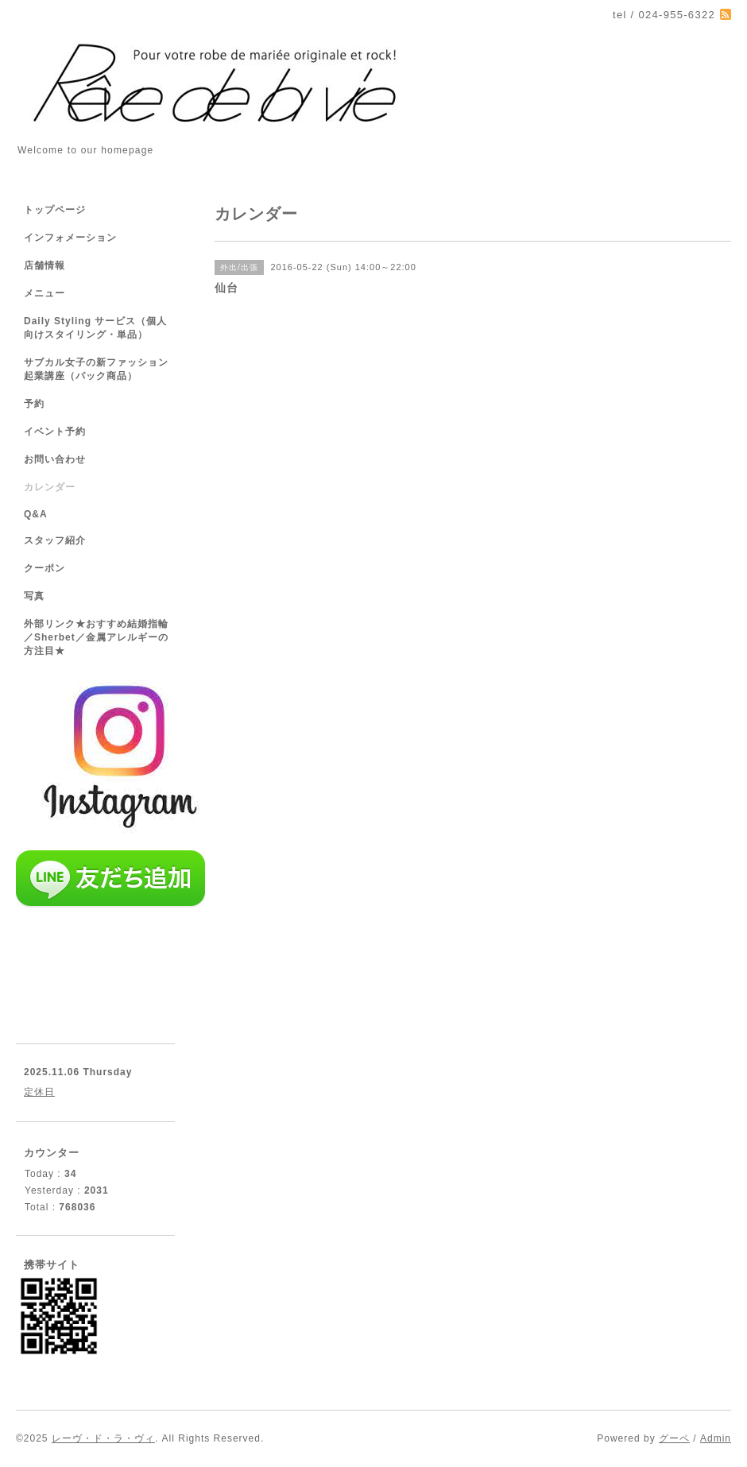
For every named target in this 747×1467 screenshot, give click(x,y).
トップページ (55, 209)
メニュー (44, 293)
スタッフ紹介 (55, 540)
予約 (34, 403)
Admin (715, 1438)
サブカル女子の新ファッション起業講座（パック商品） (96, 369)
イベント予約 (55, 431)
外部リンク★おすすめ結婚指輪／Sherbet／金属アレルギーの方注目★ (96, 637)
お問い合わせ (55, 459)
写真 (34, 596)
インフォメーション (70, 237)
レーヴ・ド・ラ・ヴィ (103, 1438)
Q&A (36, 514)
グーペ (674, 1438)
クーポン (44, 568)
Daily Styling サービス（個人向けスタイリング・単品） (95, 327)
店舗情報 (44, 265)
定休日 (39, 1091)
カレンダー (49, 487)
